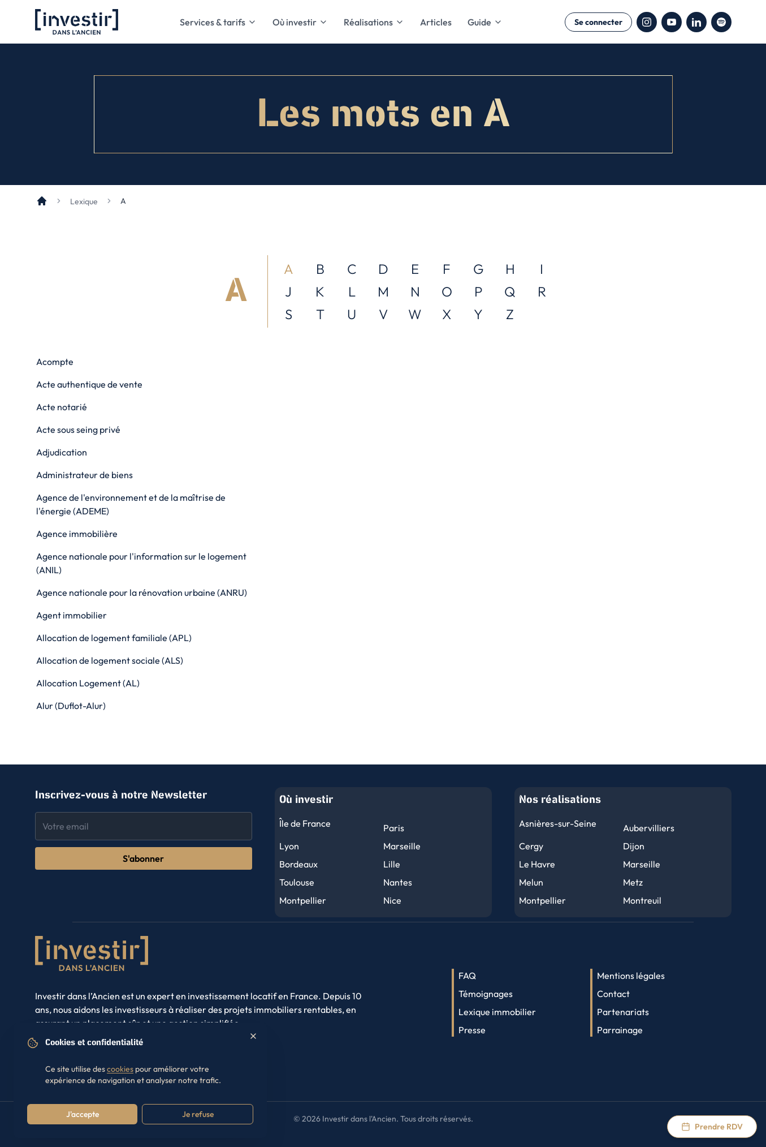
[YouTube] (671, 22)
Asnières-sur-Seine (557, 823)
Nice (392, 900)
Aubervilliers (648, 828)
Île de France (305, 823)
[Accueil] (41, 201)
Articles (436, 22)
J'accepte (82, 1114)
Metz (633, 882)
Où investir (300, 22)
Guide (485, 22)
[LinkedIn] (696, 22)
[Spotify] (721, 22)
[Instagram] (647, 22)
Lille (391, 864)
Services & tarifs (218, 22)
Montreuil (642, 900)
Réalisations (374, 22)
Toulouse (296, 882)
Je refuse (198, 1114)
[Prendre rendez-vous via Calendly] (712, 1126)
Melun (531, 882)
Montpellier (302, 900)
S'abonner (143, 858)
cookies (120, 1069)
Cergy (531, 846)
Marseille (402, 846)
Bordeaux (298, 864)
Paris (393, 828)
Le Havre (537, 864)
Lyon (289, 846)
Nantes (397, 882)
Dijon (633, 846)
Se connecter (598, 22)
